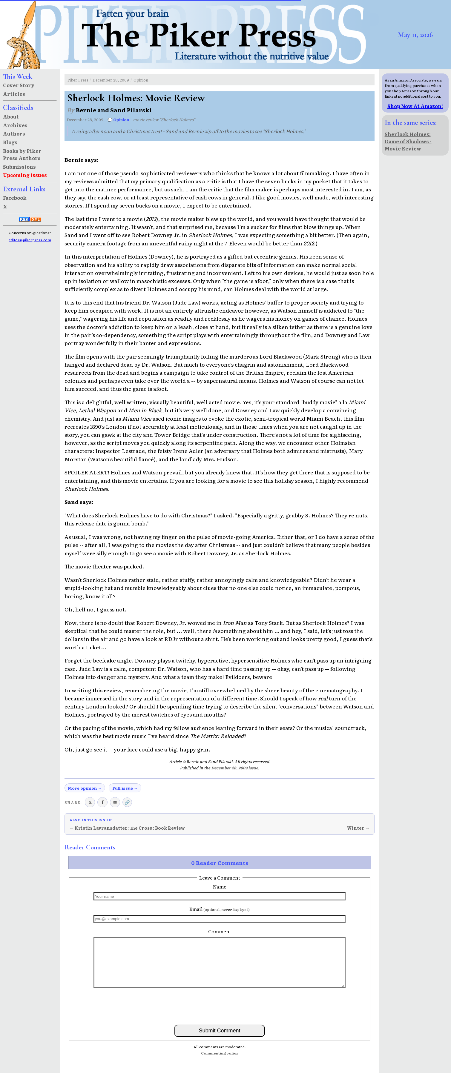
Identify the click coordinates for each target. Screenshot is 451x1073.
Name (219, 886)
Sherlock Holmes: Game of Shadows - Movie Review (408, 141)
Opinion (141, 80)
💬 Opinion (118, 119)
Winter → (358, 828)
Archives (15, 125)
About (11, 116)
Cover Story (18, 85)
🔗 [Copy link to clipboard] (127, 802)
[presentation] (219, 1005)
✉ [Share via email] (115, 802)
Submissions (19, 166)
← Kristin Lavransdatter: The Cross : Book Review (127, 828)
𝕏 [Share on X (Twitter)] (90, 802)
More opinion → (85, 788)
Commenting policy (219, 1053)
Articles (14, 93)
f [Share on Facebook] (103, 802)
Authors (14, 133)
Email (219, 908)
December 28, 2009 (111, 80)
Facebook (15, 197)
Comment (219, 931)
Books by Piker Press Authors (22, 154)
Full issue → (125, 788)
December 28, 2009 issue (234, 768)
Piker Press (78, 80)
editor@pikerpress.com (30, 239)
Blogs (10, 142)
